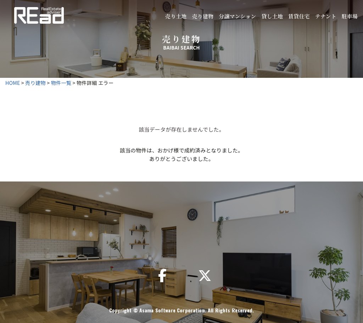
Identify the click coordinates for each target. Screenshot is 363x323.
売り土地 (176, 16)
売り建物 (202, 16)
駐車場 (350, 16)
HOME (12, 82)
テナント (325, 16)
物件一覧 (61, 82)
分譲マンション (237, 16)
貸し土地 (272, 16)
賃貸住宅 (299, 16)
